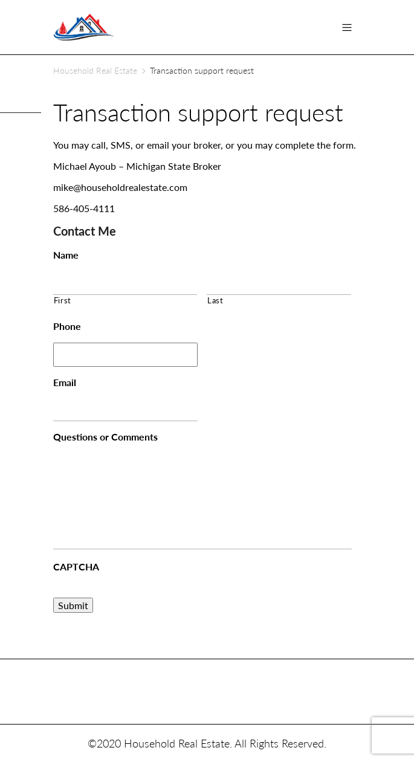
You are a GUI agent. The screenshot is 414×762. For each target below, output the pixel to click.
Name (66, 254)
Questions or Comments (105, 436)
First (62, 300)
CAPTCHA (76, 566)
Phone (67, 326)
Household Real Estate (95, 70)
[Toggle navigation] (347, 27)
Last (215, 300)
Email (64, 382)
